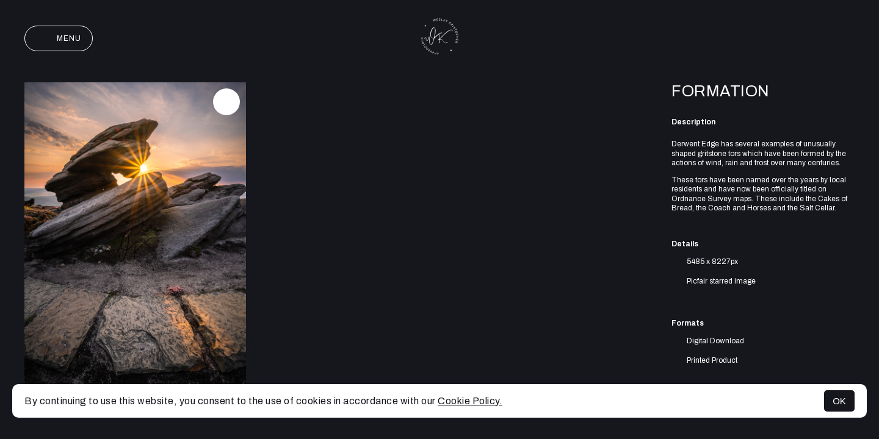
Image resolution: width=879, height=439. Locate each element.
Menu (58, 38)
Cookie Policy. (470, 401)
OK (839, 401)
